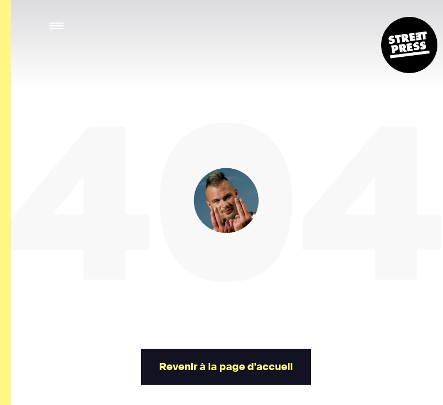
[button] (57, 26)
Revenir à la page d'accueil (226, 367)
